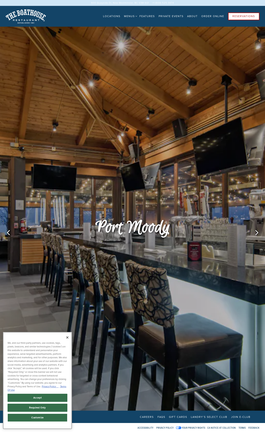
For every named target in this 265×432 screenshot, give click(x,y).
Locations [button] (111, 16)
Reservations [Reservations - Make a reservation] (243, 16)
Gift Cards (178, 417)
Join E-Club (240, 417)
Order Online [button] (212, 16)
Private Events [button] (171, 16)
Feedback (253, 427)
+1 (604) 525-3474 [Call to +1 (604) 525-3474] (163, 3)
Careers (147, 417)
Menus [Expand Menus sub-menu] (130, 16)
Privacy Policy (165, 427)
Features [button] (147, 16)
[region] (37, 380)
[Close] (67, 337)
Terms (242, 427)
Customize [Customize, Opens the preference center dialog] (37, 417)
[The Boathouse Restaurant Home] (26, 16)
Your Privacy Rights (193, 427)
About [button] (192, 16)
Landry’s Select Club (209, 417)
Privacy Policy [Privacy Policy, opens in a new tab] (50, 386)
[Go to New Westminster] (120, 3)
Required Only (37, 407)
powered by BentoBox (18, 427)
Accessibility (145, 427)
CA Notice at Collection (221, 427)
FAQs (161, 417)
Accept (37, 397)
